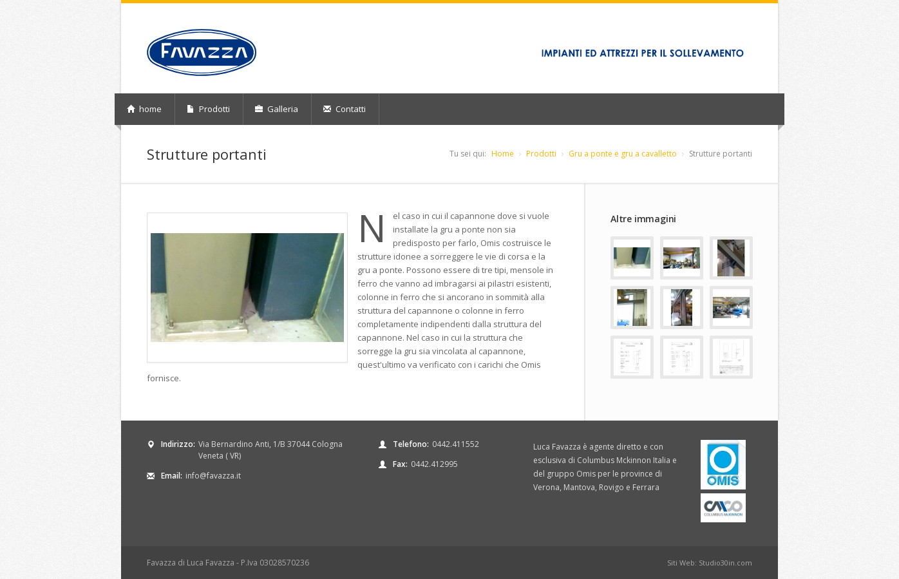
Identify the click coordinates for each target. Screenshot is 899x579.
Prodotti (208, 109)
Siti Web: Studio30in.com (709, 562)
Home (502, 153)
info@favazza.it (213, 475)
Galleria (276, 109)
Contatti (344, 109)
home (144, 109)
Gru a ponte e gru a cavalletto (623, 153)
